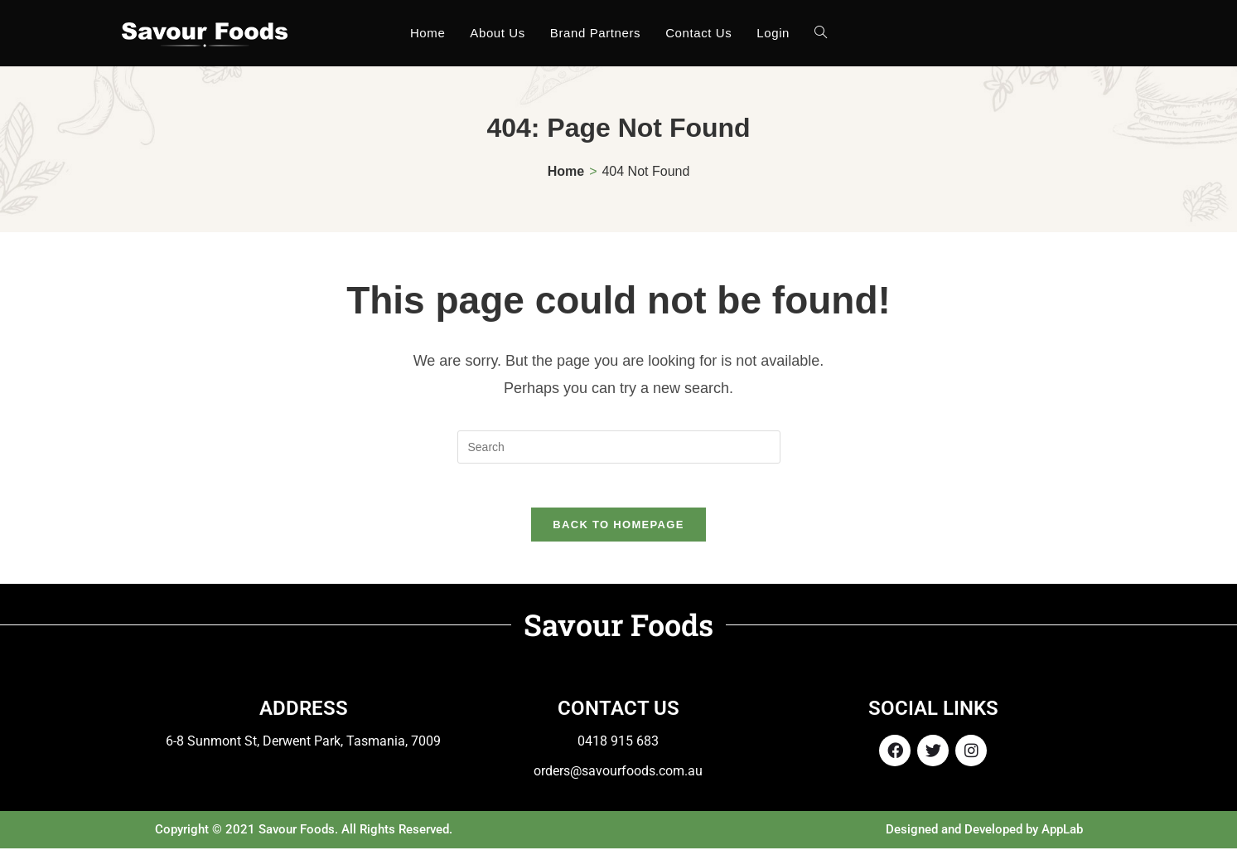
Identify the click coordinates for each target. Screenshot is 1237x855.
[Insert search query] (618, 447)
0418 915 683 (618, 747)
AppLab (1062, 835)
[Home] (566, 171)
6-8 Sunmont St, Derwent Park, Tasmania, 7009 (303, 747)
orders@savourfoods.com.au (618, 777)
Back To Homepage (618, 531)
